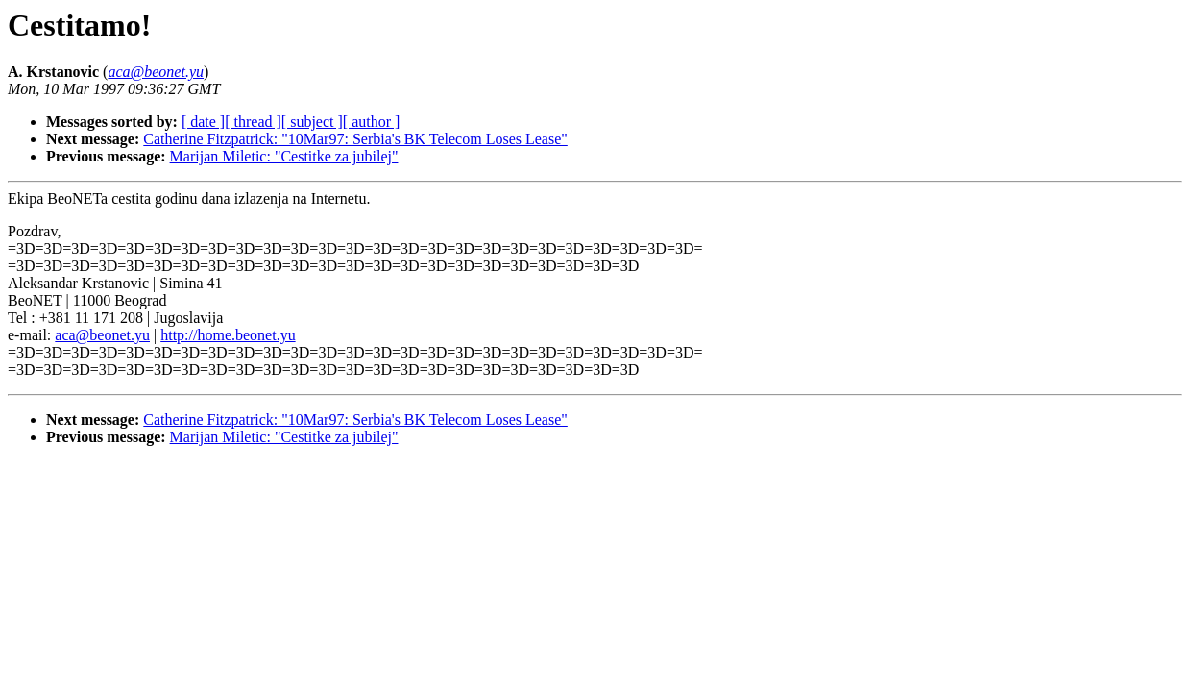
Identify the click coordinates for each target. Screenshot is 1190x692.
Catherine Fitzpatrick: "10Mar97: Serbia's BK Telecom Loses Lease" (355, 139)
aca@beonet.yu (102, 335)
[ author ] (372, 121)
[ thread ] (253, 121)
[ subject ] (312, 121)
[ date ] (203, 121)
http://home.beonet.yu (227, 335)
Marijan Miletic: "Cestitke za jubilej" (284, 156)
